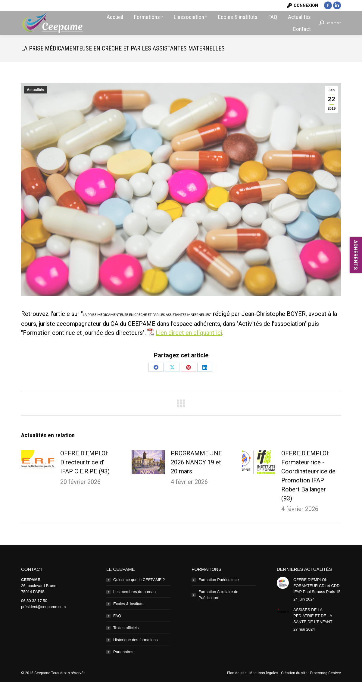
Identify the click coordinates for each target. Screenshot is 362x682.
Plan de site (237, 673)
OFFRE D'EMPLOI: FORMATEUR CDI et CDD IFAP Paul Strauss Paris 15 (317, 585)
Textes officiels (126, 627)
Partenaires (123, 652)
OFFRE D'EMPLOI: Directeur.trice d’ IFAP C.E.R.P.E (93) (85, 462)
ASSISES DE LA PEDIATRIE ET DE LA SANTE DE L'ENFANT (312, 615)
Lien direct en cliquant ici (189, 332)
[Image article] (37, 462)
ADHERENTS (356, 255)
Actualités (35, 90)
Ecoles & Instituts (128, 603)
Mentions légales (263, 673)
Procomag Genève (325, 673)
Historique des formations (135, 640)
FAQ (117, 615)
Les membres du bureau (134, 591)
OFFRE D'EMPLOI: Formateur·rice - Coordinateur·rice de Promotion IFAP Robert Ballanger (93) (308, 476)
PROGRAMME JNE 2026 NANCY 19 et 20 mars (196, 462)
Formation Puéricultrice (218, 579)
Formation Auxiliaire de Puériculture (218, 594)
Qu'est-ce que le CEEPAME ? (139, 579)
